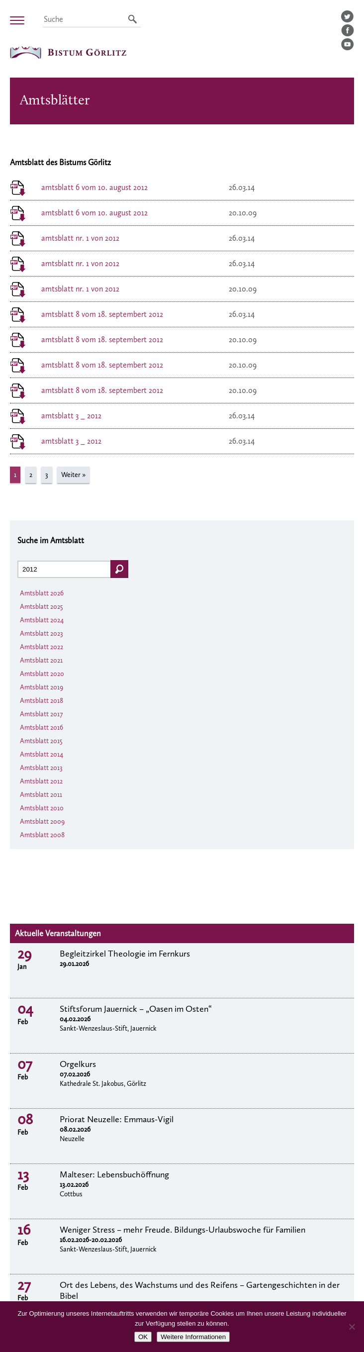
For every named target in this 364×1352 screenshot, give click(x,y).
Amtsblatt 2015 (41, 741)
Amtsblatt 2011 (41, 794)
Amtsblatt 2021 (41, 660)
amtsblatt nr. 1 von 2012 (80, 238)
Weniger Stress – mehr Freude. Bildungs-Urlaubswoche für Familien (182, 1229)
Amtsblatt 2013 (41, 768)
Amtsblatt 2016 (41, 727)
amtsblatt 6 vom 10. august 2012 (94, 187)
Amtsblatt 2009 (42, 821)
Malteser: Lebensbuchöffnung (114, 1174)
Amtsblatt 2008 (42, 835)
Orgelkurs (78, 1064)
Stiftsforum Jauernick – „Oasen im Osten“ (136, 1008)
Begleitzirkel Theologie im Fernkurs (125, 953)
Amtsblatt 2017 (41, 714)
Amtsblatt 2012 (41, 781)
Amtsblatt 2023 (41, 633)
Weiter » (73, 475)
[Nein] (352, 1327)
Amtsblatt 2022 (41, 647)
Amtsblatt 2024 (42, 620)
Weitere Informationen (193, 1337)
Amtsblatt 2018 (41, 700)
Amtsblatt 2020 (42, 674)
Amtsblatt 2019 (41, 687)
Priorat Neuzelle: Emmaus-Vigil (117, 1119)
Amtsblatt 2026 (42, 593)
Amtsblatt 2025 (41, 606)
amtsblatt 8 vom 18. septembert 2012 (102, 314)
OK (143, 1337)
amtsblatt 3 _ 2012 (71, 415)
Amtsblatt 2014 (41, 754)
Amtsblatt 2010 (42, 808)
